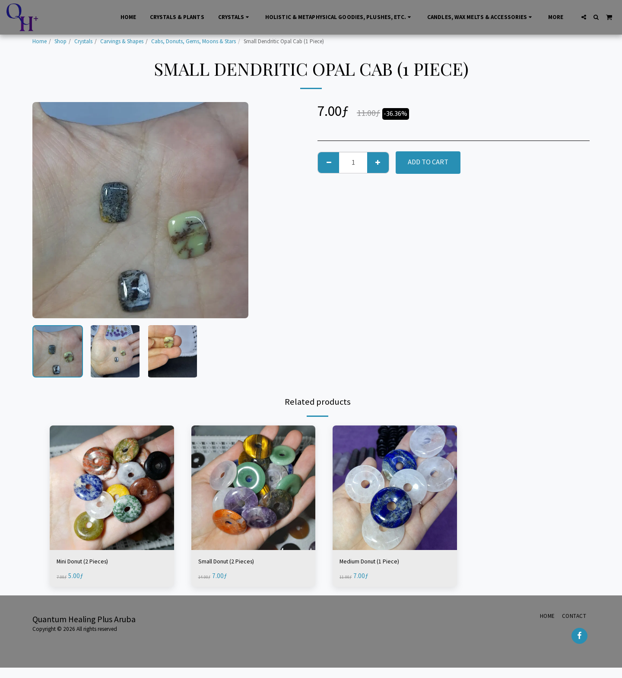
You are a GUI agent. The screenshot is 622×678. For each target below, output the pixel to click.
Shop (60, 41)
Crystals (83, 41)
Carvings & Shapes (121, 41)
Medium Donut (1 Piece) (375, 561)
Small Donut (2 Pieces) (232, 561)
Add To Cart (428, 161)
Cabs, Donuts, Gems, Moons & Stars (193, 41)
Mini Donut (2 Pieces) (88, 561)
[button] (584, 17)
